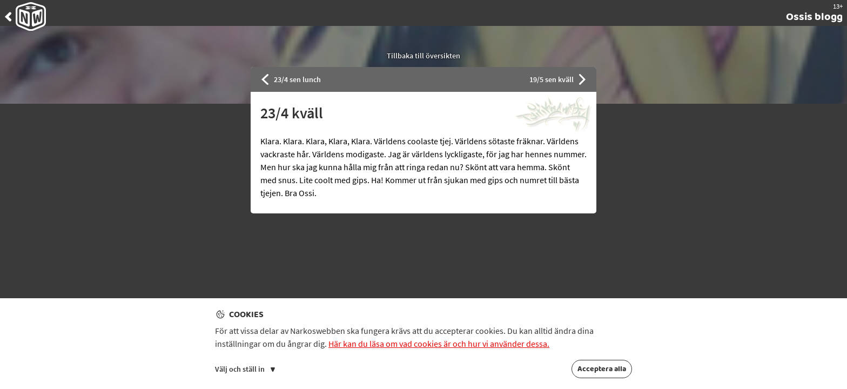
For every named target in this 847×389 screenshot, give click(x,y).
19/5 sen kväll (557, 79)
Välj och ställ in (245, 369)
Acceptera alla (601, 369)
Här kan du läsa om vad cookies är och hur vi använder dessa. (438, 343)
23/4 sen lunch (291, 79)
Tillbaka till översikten (423, 56)
